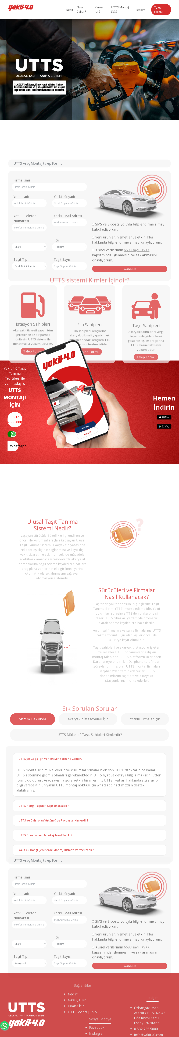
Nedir (69, 10)
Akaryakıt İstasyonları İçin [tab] (88, 841)
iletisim (140, 10)
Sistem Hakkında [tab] (32, 841)
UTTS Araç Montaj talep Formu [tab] (38, 246)
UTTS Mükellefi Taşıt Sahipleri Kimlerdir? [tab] (89, 856)
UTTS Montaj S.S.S (120, 9)
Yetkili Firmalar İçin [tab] (145, 841)
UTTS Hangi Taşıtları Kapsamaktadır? (44, 928)
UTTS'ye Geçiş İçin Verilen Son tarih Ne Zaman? (51, 881)
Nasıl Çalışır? (81, 9)
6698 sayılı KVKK (136, 333)
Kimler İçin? (99, 9)
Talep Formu (158, 10)
